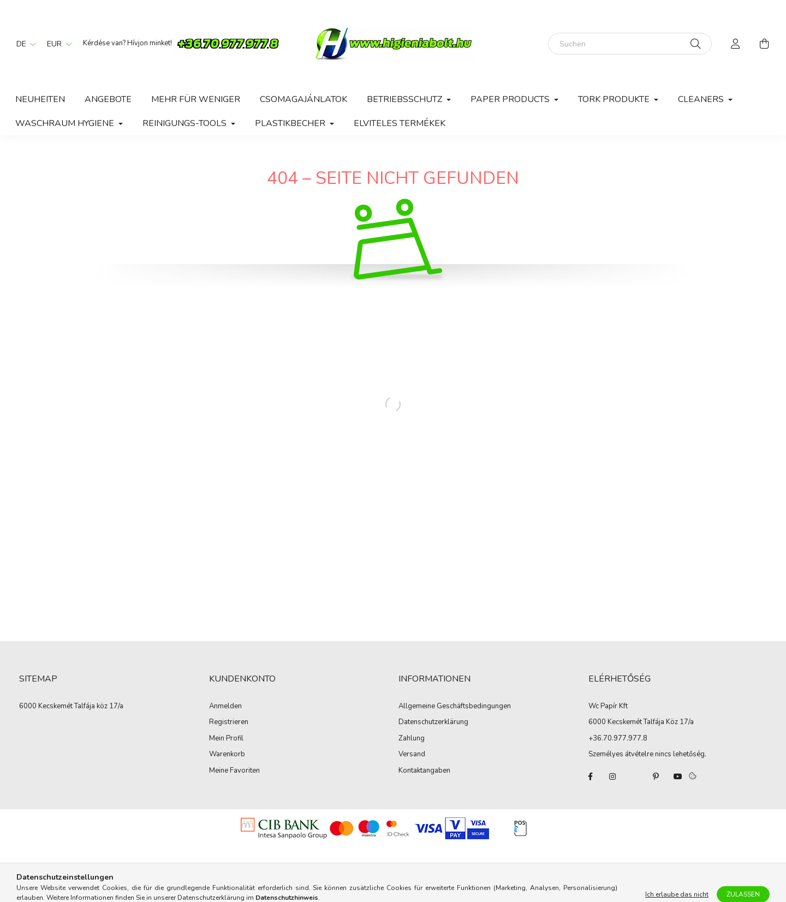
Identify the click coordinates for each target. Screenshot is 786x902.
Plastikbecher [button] (291, 123)
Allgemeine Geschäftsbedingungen (454, 706)
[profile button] (736, 44)
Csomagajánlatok (303, 99)
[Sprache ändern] (23, 44)
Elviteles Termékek (399, 123)
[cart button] (764, 44)
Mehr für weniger (195, 99)
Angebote (108, 99)
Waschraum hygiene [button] (65, 123)
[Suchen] (630, 44)
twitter (634, 776)
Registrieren (228, 722)
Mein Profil (226, 738)
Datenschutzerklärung (433, 722)
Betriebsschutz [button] (405, 99)
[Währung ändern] (56, 44)
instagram (612, 776)
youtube (678, 776)
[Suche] (695, 44)
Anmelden (225, 706)
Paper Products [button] (511, 99)
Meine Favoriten (234, 771)
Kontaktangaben (424, 771)
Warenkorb (227, 754)
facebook (591, 776)
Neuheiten (40, 99)
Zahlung (411, 738)
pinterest (656, 776)
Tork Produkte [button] (615, 99)
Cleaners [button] (702, 99)
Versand (411, 754)
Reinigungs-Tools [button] (185, 123)
